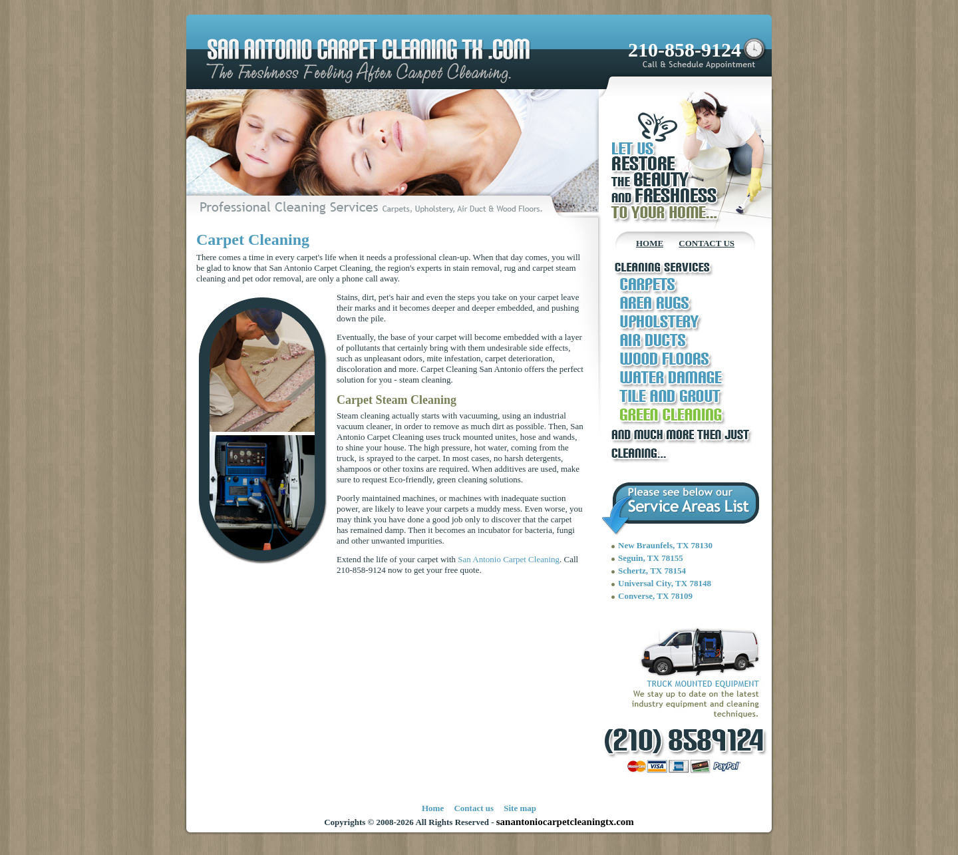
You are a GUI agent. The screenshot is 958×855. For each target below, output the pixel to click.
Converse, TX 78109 (655, 596)
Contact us (474, 808)
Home (433, 808)
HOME (649, 243)
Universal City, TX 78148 (664, 583)
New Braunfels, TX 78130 (665, 545)
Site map (520, 808)
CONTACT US (706, 243)
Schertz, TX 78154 (652, 571)
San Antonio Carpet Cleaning (508, 559)
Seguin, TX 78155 (650, 558)
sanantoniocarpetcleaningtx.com (565, 821)
